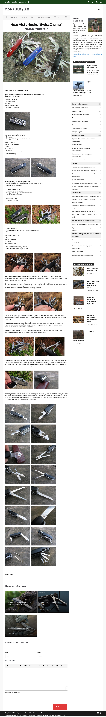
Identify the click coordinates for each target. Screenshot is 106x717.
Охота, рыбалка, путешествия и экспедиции (86, 241)
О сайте (14, 2)
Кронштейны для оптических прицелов (86, 170)
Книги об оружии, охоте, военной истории (86, 224)
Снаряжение (86, 192)
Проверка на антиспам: (12, 692)
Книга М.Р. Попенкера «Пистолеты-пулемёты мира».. (91, 302)
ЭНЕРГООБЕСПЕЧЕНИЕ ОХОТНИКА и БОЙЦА (86, 216)
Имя (6, 652)
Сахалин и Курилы (86, 252)
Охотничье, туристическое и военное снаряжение (86, 206)
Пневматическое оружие (86, 121)
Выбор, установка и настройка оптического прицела (86, 187)
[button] (8, 666)
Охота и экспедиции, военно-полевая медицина (86, 235)
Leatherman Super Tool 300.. (18, 628)
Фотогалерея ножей (86, 160)
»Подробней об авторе (81, 54)
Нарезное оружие (86, 111)
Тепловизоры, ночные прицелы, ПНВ (86, 167)
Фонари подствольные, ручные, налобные (86, 196)
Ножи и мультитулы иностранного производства (86, 155)
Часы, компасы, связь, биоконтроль (86, 211)
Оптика (86, 163)
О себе (7, 2)
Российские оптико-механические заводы (86, 183)
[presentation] (21, 698)
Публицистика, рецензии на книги (86, 220)
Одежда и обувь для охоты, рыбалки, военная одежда (86, 200)
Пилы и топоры (86, 145)
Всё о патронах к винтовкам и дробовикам (86, 125)
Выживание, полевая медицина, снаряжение (86, 247)
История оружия (86, 132)
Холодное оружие (86, 135)
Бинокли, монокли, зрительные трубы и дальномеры (86, 175)
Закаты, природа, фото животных (86, 255)
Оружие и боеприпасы (86, 104)
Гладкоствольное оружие (86, 107)
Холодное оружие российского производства (86, 149)
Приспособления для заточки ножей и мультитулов (86, 140)
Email (39, 652)
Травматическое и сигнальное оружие (86, 118)
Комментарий (9, 660)
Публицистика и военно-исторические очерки (86, 229)
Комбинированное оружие (86, 114)
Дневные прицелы (86, 180)
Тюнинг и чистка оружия (86, 128)
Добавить (59, 707)
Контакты (22, 2)
